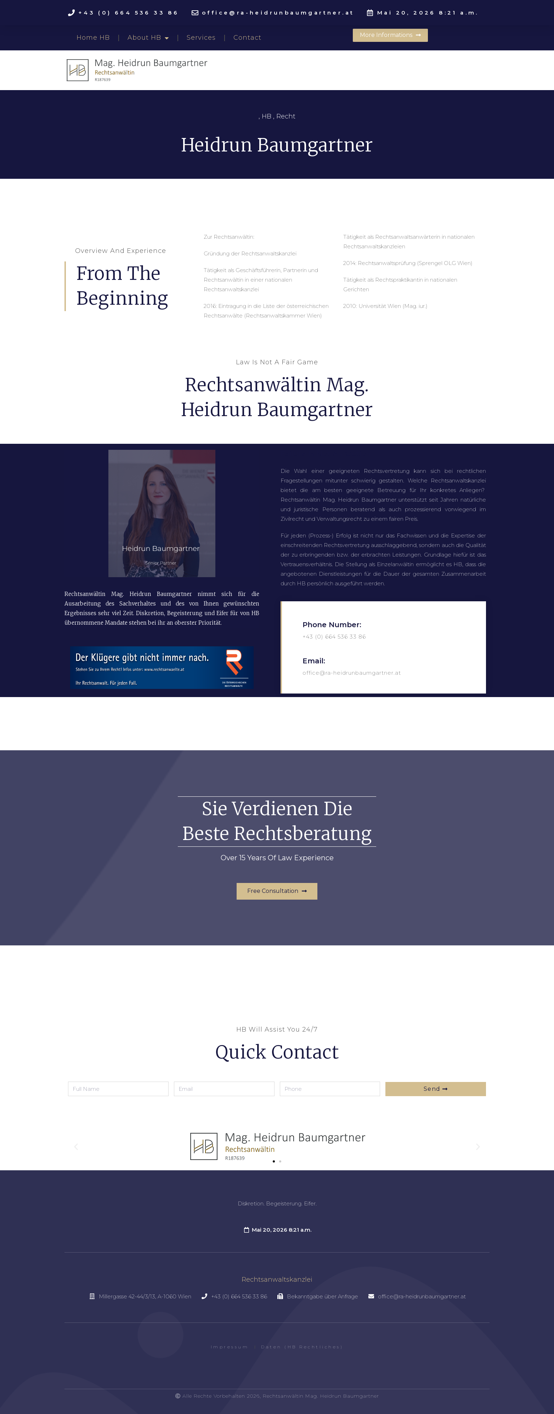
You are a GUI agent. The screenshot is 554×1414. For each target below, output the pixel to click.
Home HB (93, 38)
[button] (390, 35)
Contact (247, 38)
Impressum (230, 1346)
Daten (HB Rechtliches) (302, 1346)
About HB (148, 38)
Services (201, 38)
